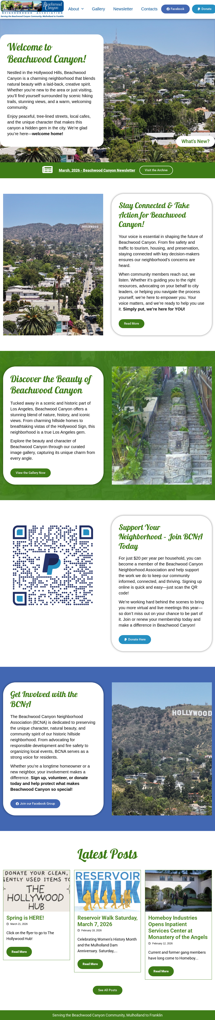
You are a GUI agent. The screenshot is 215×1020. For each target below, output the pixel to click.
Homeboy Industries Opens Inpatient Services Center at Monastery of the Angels (178, 927)
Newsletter (123, 9)
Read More (19, 952)
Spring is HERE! (25, 918)
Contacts (149, 9)
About (75, 9)
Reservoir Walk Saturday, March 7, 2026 (107, 921)
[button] (76, 9)
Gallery (98, 9)
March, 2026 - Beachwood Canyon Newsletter (97, 170)
